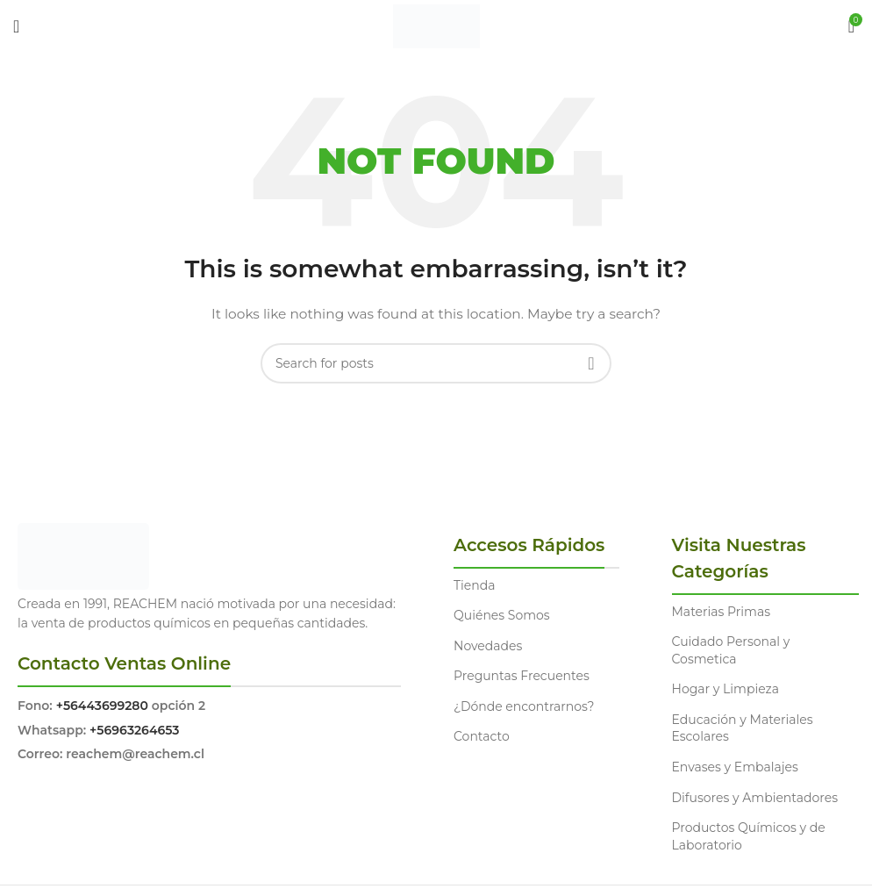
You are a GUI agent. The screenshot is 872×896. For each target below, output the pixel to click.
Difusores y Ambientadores (755, 798)
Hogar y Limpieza (725, 689)
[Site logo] (436, 25)
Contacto (482, 736)
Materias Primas (721, 612)
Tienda (474, 585)
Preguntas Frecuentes (522, 676)
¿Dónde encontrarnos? (524, 706)
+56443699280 (102, 705)
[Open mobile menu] (16, 26)
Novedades (488, 646)
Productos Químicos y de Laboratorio (749, 836)
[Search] (436, 363)
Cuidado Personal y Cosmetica (731, 650)
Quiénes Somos (502, 615)
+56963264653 (134, 730)
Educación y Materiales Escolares (742, 728)
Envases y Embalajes (735, 767)
